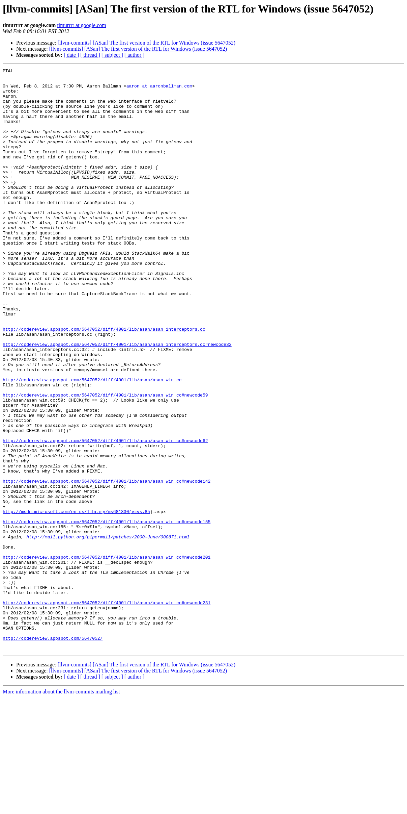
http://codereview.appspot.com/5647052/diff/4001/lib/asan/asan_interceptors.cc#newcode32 (117, 400)
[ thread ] (90, 55)
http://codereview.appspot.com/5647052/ (53, 752)
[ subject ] (112, 55)
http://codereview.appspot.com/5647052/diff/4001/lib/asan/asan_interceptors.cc (104, 382)
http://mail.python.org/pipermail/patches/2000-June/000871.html (108, 631)
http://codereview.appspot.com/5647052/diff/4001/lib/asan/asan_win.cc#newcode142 (106, 564)
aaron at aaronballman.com (159, 90)
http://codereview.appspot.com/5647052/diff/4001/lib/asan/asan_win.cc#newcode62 (105, 515)
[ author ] (134, 55)
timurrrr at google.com (81, 25)
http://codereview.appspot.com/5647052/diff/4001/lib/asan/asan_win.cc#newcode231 (106, 710)
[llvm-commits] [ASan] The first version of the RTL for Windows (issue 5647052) (146, 43)
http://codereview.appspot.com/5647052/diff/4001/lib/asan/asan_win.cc (92, 442)
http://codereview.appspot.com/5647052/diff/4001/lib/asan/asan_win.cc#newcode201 (106, 655)
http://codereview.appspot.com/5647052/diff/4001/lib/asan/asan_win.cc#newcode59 (105, 461)
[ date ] (71, 55)
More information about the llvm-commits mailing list (61, 808)
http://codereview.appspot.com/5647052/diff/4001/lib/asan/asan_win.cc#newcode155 (106, 613)
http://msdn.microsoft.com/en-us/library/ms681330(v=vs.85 (76, 600)
